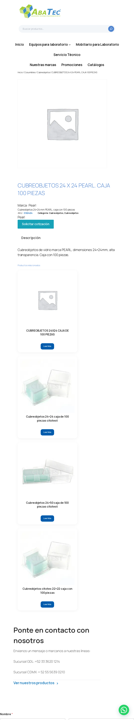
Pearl (32, 205)
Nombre (4, 430)
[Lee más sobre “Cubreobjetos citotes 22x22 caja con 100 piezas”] (87, 305)
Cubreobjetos (43, 72)
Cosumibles (29, 72)
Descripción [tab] (31, 238)
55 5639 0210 (31, 644)
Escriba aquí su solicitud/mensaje (23, 504)
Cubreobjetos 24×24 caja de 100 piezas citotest (46, 289)
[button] (124, 710)
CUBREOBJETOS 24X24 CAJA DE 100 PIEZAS (25, 289)
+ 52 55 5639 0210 (51, 374)
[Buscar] (111, 29)
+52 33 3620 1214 (47, 364)
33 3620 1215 (51, 618)
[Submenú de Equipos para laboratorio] (70, 45)
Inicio (20, 72)
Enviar (7, 538)
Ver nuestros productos (36, 385)
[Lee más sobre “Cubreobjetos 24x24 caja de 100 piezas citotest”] (46, 305)
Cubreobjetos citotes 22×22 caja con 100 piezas (87, 289)
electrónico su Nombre (16, 462)
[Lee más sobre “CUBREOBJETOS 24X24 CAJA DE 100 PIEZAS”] (25, 305)
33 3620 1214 (30, 618)
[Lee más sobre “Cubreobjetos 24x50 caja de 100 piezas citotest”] (67, 305)
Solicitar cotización (35, 224)
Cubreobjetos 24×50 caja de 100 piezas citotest (67, 289)
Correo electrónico (14, 439)
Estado (6, 486)
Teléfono (76, 439)
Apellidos (74, 430)
